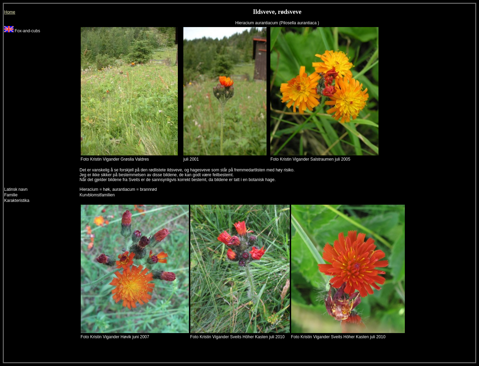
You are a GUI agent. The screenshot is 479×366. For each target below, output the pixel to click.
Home (9, 12)
